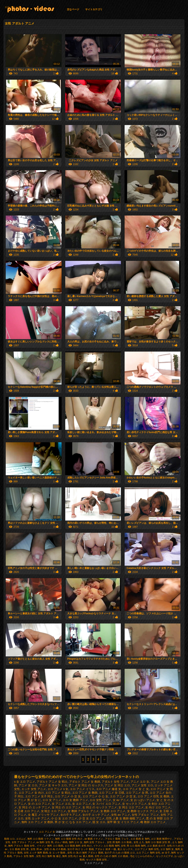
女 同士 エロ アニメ (131, 807)
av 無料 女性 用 (44, 842)
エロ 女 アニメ (51, 800)
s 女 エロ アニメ (24, 781)
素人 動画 (88, 856)
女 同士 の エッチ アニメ (34, 807)
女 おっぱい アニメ (142, 800)
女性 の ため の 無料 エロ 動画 (112, 856)
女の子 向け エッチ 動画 (80, 849)
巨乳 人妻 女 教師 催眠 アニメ (125, 818)
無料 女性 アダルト (94, 842)
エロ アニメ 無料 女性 (147, 849)
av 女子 (166, 852)
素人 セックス (125, 849)
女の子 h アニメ (70, 814)
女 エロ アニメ (81, 803)
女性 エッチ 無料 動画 (36, 852)
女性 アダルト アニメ (145, 814)
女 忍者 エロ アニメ (26, 811)
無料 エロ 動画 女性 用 (158, 842)
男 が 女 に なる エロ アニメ (73, 822)
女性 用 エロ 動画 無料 (133, 845)
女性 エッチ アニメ (37, 818)
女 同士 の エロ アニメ (66, 807)
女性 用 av (37, 849)
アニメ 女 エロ (28, 785)
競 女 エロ (98, 822)
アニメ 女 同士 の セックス (86, 785)
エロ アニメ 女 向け (31, 792)
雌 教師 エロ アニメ (153, 822)
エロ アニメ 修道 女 (108, 789)
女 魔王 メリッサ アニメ (43, 814)
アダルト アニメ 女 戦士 (52, 781)
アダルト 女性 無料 (24, 856)
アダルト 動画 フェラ (117, 838)
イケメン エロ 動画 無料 (106, 845)
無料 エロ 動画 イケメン (40, 838)
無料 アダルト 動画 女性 (21, 845)
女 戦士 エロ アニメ (53, 811)
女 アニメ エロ (61, 803)
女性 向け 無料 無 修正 (48, 856)
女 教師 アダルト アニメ (83, 811)
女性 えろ (139, 842)
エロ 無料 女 (167, 849)
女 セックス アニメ (134, 803)
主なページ (73, 9)
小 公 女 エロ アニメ (64, 818)
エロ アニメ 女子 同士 (39, 796)
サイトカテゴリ (93, 9)
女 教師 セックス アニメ (142, 811)
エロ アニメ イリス (82, 789)
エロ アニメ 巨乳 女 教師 (153, 796)
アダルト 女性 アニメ (115, 781)
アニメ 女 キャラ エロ (53, 785)
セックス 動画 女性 (97, 859)
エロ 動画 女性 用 (19, 849)
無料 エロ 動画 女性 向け (69, 838)
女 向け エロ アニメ (157, 807)
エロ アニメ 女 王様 (111, 792)
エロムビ (21, 838)
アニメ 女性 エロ (142, 785)
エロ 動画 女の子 (156, 845)
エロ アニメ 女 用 (137, 792)
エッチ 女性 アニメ (33, 789)
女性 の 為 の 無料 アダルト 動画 (85, 852)
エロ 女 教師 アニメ (75, 800)
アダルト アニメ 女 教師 (84, 781)
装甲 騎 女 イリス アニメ (123, 822)
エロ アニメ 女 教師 (84, 792)
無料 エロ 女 (76, 842)
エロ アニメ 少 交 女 (123, 796)
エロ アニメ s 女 (58, 789)
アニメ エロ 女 (139, 781)
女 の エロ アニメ (39, 803)
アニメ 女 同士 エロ (117, 785)
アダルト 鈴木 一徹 (105, 849)
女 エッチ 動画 (57, 852)
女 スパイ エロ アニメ (106, 803)
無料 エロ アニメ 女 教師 (37, 822)
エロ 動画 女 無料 (140, 838)
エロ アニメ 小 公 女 (95, 796)
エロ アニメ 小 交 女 (68, 796)
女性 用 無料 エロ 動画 (119, 842)
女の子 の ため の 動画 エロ (120, 852)
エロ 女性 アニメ (100, 800)
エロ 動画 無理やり (162, 838)
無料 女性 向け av (71, 856)
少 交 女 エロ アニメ (92, 818)
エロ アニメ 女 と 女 (136, 789)
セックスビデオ (164, 856)
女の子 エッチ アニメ (96, 814)
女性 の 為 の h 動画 (55, 849)
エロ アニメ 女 (13, 7)
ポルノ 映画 (61, 842)
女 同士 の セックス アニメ (99, 807)
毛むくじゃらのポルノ (142, 856)
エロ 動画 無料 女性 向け (78, 845)
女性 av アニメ (120, 814)
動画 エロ (9, 838)
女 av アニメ (121, 800)
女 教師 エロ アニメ (113, 811)
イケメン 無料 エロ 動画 (50, 845)
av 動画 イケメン (94, 838)
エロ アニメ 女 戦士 (58, 792)
